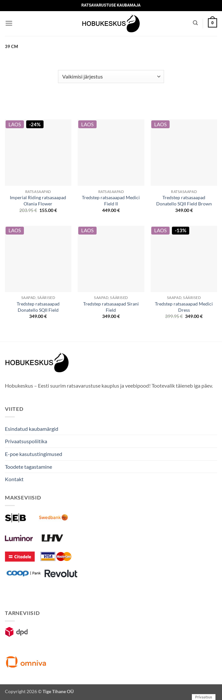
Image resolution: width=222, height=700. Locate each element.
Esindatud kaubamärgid (31, 429)
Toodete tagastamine (28, 467)
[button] (9, 23)
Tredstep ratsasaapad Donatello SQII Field (38, 307)
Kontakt (14, 479)
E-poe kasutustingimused (33, 454)
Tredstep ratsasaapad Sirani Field (111, 307)
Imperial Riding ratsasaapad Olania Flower (38, 200)
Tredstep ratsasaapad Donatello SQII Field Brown (184, 200)
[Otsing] (195, 23)
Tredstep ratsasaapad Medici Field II (111, 200)
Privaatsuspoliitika (26, 441)
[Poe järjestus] (111, 76)
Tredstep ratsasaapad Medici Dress (184, 307)
